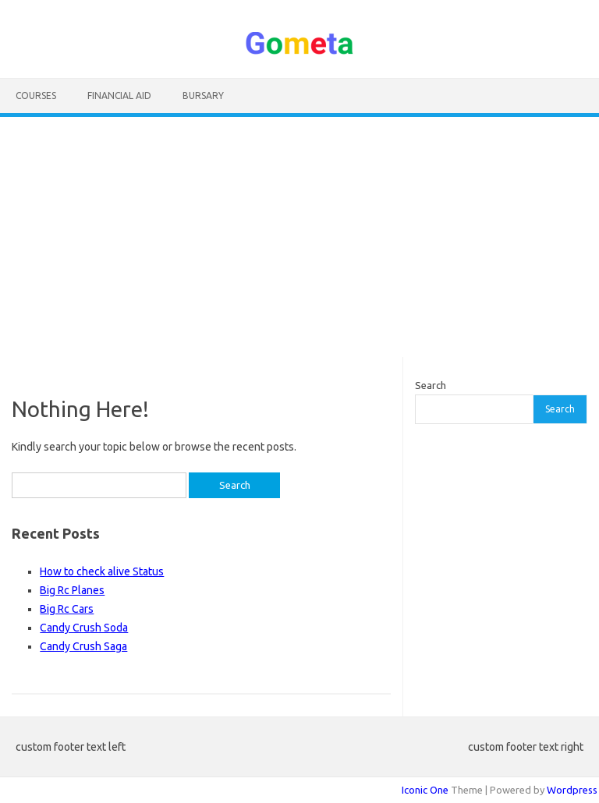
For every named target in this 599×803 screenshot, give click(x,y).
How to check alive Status (102, 571)
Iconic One (425, 789)
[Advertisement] (299, 237)
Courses (36, 95)
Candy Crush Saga (83, 646)
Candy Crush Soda (84, 627)
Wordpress (572, 789)
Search (430, 385)
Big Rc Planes (72, 590)
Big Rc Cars (67, 609)
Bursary (203, 95)
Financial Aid (119, 95)
